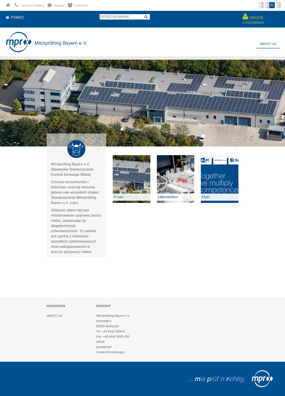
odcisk (100, 341)
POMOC (14, 17)
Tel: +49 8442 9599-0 (110, 331)
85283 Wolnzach (107, 326)
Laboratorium (168, 197)
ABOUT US (268, 44)
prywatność (104, 347)
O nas (118, 197)
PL (272, 5)
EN (266, 5)
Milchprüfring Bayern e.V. (113, 315)
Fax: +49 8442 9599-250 (112, 336)
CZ (278, 5)
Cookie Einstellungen (110, 352)
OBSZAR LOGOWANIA (253, 19)
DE (260, 5)
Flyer (206, 197)
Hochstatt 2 (104, 321)
